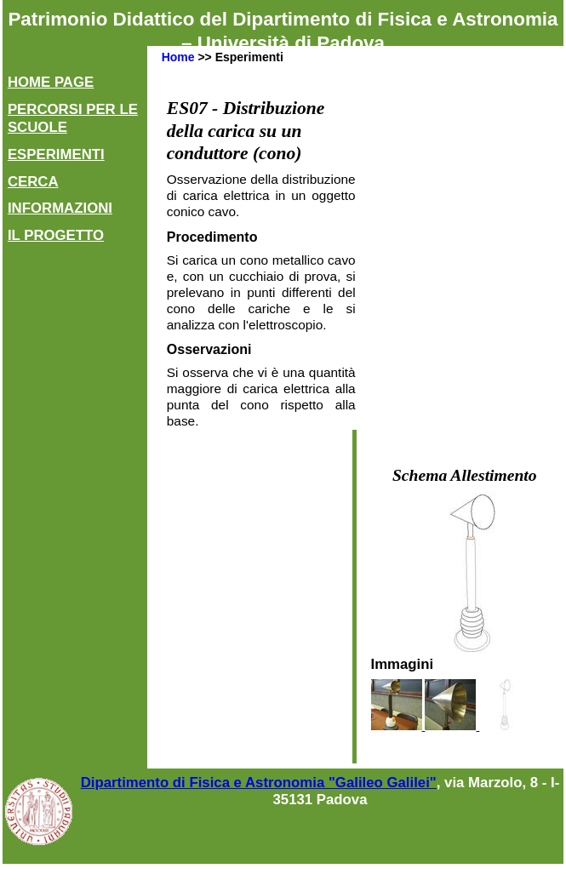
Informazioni (60, 208)
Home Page (51, 82)
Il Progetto (56, 235)
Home (178, 57)
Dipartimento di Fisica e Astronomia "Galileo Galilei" (259, 782)
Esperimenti (56, 154)
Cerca (33, 182)
